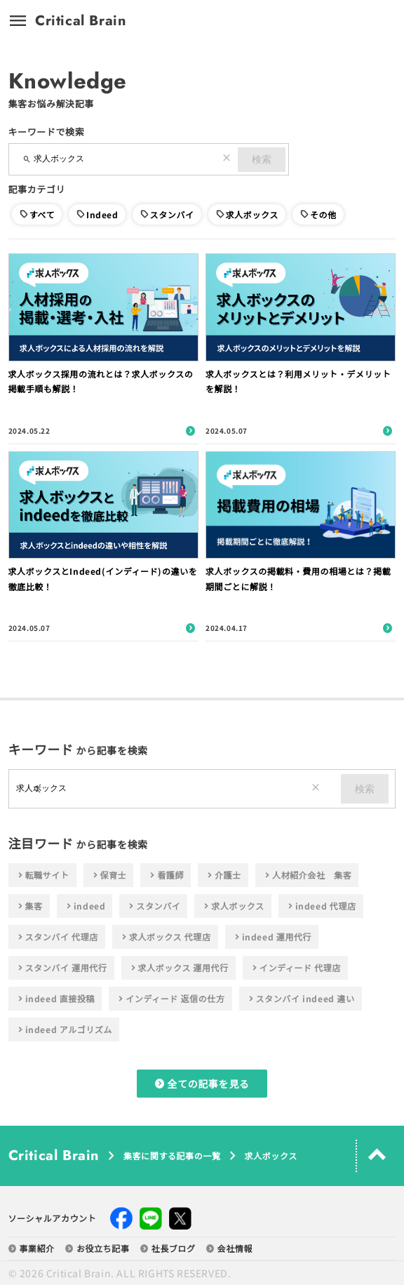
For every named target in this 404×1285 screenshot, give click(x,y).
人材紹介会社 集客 (306, 875)
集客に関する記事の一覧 (172, 1156)
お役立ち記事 (97, 1248)
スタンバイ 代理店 (56, 937)
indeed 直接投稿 (55, 999)
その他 (323, 214)
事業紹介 (31, 1248)
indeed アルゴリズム (63, 1029)
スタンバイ (172, 214)
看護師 (165, 875)
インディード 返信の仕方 (170, 999)
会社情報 (229, 1248)
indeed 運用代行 (272, 937)
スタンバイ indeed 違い (300, 999)
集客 (29, 906)
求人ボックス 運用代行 (178, 968)
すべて (42, 214)
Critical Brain (80, 21)
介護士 (223, 875)
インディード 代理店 (295, 968)
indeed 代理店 (320, 906)
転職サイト (42, 875)
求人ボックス (252, 214)
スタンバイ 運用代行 (61, 968)
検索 (261, 159)
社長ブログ (168, 1248)
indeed (85, 906)
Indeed (102, 214)
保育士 (108, 875)
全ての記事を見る (202, 1084)
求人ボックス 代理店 (165, 937)
